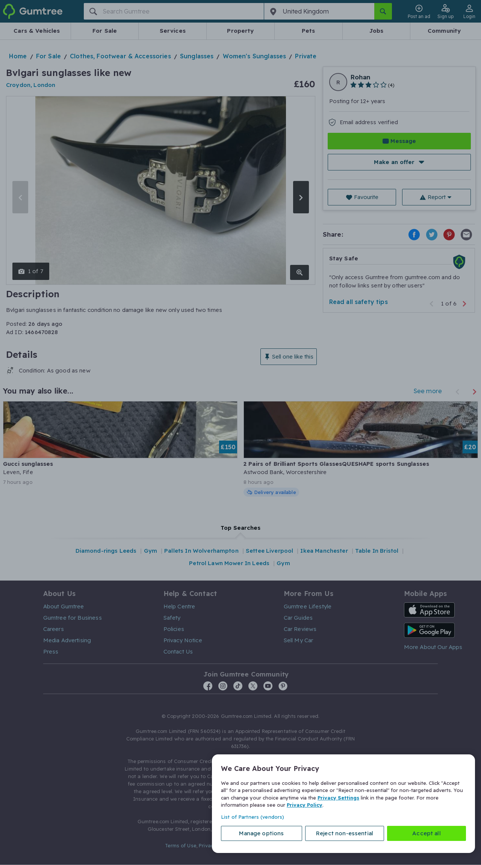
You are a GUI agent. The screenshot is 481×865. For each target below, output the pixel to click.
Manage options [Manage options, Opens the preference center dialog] (261, 833)
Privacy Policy (304, 805)
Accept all (426, 833)
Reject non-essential (344, 833)
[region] (343, 803)
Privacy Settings (338, 798)
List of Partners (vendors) (252, 817)
